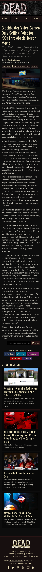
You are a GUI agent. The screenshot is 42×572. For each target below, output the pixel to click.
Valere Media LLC (16, 561)
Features (29, 554)
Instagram (32, 354)
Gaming (15, 552)
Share (35, 343)
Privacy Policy (27, 563)
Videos (11, 554)
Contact (34, 556)
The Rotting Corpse (12, 60)
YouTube (16, 358)
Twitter (21, 354)
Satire (34, 66)
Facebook (9, 354)
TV (29, 552)
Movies (23, 552)
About (25, 556)
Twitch (27, 358)
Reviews (20, 554)
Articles (6, 66)
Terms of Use (15, 563)
